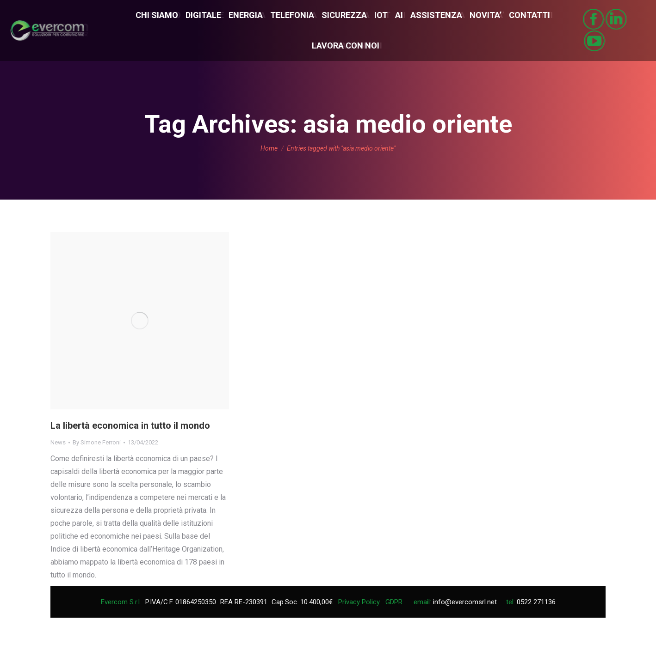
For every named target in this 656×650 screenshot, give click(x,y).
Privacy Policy (359, 602)
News (58, 442)
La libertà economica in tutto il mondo (130, 425)
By (97, 442)
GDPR (393, 602)
